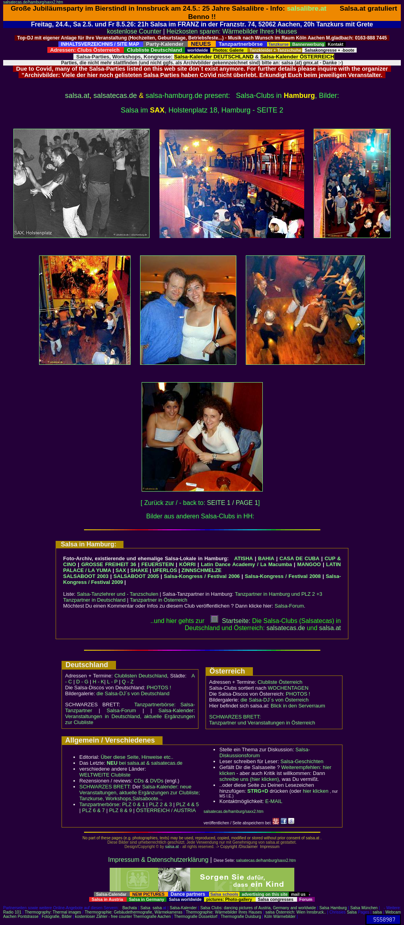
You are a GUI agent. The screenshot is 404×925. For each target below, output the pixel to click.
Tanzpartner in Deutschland (94, 600)
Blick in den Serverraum (298, 706)
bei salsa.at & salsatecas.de (144, 763)
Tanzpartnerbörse (99, 804)
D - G (82, 682)
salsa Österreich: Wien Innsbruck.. (296, 912)
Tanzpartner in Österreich (158, 600)
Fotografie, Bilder (57, 916)
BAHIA (266, 558)
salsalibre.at (306, 8)
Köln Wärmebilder (280, 916)
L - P (112, 682)
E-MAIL (273, 801)
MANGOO (309, 564)
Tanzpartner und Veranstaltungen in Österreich (262, 723)
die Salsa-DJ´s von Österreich (275, 700)
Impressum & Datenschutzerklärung (158, 859)
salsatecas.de (115, 95)
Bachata (129, 908)
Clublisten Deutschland (140, 676)
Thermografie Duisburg (241, 916)
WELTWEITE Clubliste (105, 775)
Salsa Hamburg (332, 908)
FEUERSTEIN (157, 564)
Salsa (145, 908)
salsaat (330, 628)
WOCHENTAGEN (288, 688)
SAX (121, 570)
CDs (139, 781)
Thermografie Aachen (152, 916)
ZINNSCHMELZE (201, 570)
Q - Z (128, 682)
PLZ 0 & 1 (133, 804)
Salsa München (364, 908)
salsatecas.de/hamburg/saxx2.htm (33, 2)
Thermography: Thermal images (53, 912)
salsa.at (77, 95)
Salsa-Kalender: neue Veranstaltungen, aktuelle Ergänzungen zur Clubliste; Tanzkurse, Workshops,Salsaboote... (139, 792)
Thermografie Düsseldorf (195, 916)
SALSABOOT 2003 (85, 576)
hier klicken (315, 791)
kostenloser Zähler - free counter (104, 916)
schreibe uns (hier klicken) (249, 779)
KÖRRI (187, 564)
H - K (99, 682)
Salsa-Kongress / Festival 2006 (202, 576)
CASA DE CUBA (299, 558)
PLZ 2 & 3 (160, 804)
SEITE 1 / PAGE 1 (232, 502)
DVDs (156, 781)
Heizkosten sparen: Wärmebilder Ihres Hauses (231, 31)
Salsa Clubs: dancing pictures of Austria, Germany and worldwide (258, 908)
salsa (157, 908)
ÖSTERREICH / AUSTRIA (166, 810)
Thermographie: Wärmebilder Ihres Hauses (224, 912)
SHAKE (139, 570)
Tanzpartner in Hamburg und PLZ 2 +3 (278, 594)
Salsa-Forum (289, 606)
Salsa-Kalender (183, 908)
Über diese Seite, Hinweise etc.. (137, 757)
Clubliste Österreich (280, 682)
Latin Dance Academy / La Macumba (246, 564)
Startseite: (230, 620)
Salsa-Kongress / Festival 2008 (283, 576)
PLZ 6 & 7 (93, 810)
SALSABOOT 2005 (136, 576)
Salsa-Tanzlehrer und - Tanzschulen (117, 594)
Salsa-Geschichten (302, 761)
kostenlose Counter (134, 31)
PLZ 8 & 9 (120, 810)
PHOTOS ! (159, 687)
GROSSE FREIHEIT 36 (108, 564)
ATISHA (243, 558)
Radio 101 (12, 912)
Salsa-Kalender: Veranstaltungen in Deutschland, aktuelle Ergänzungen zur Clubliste (130, 716)
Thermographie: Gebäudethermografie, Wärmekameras (133, 912)
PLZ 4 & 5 (187, 804)
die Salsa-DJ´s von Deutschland (133, 693)
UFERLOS (165, 570)
